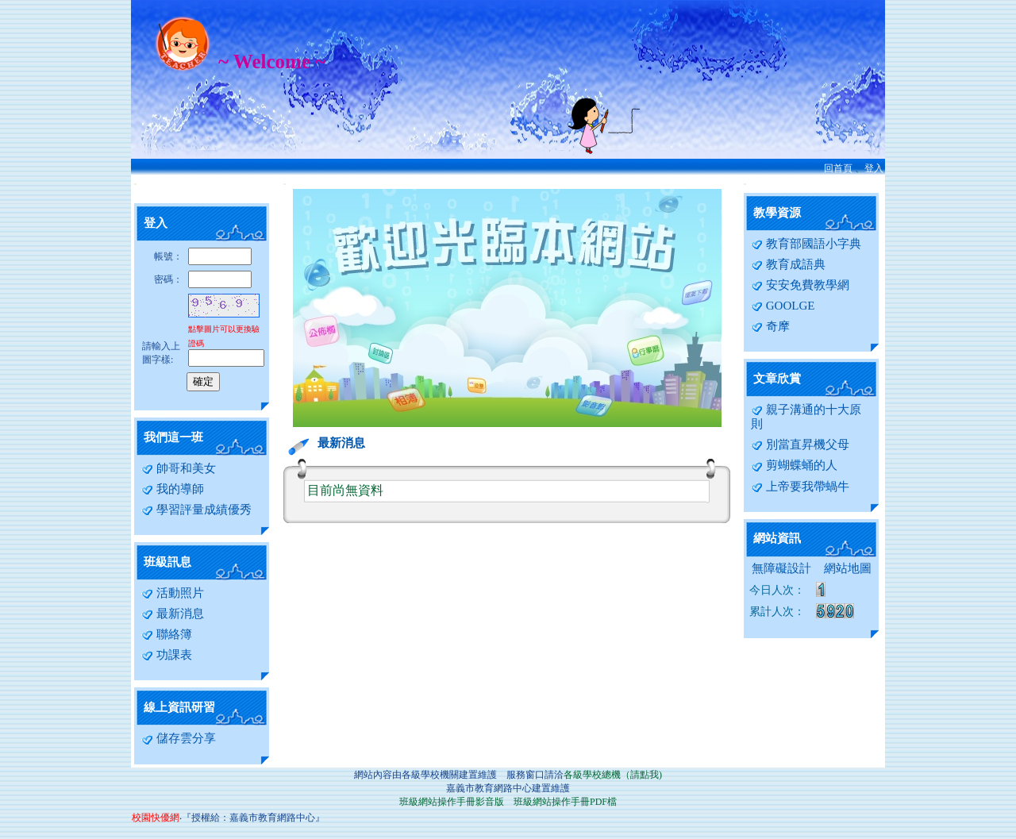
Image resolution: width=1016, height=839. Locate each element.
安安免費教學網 (800, 285)
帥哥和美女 (178, 468)
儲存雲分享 (178, 738)
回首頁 (838, 168)
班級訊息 (167, 562)
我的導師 (172, 489)
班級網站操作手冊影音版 (451, 801)
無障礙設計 (781, 568)
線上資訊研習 (179, 707)
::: (135, 184)
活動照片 (172, 593)
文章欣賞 (777, 378)
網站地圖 (848, 568)
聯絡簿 (166, 634)
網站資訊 (777, 538)
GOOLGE (782, 305)
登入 (873, 168)
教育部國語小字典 (806, 243)
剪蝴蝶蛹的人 (794, 465)
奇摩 (770, 326)
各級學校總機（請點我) (613, 774)
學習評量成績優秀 (196, 509)
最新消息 (172, 613)
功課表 (166, 654)
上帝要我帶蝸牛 (800, 486)
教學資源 (777, 212)
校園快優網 (155, 817)
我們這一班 (173, 437)
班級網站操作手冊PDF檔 (565, 801)
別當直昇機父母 (800, 444)
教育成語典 (788, 264)
